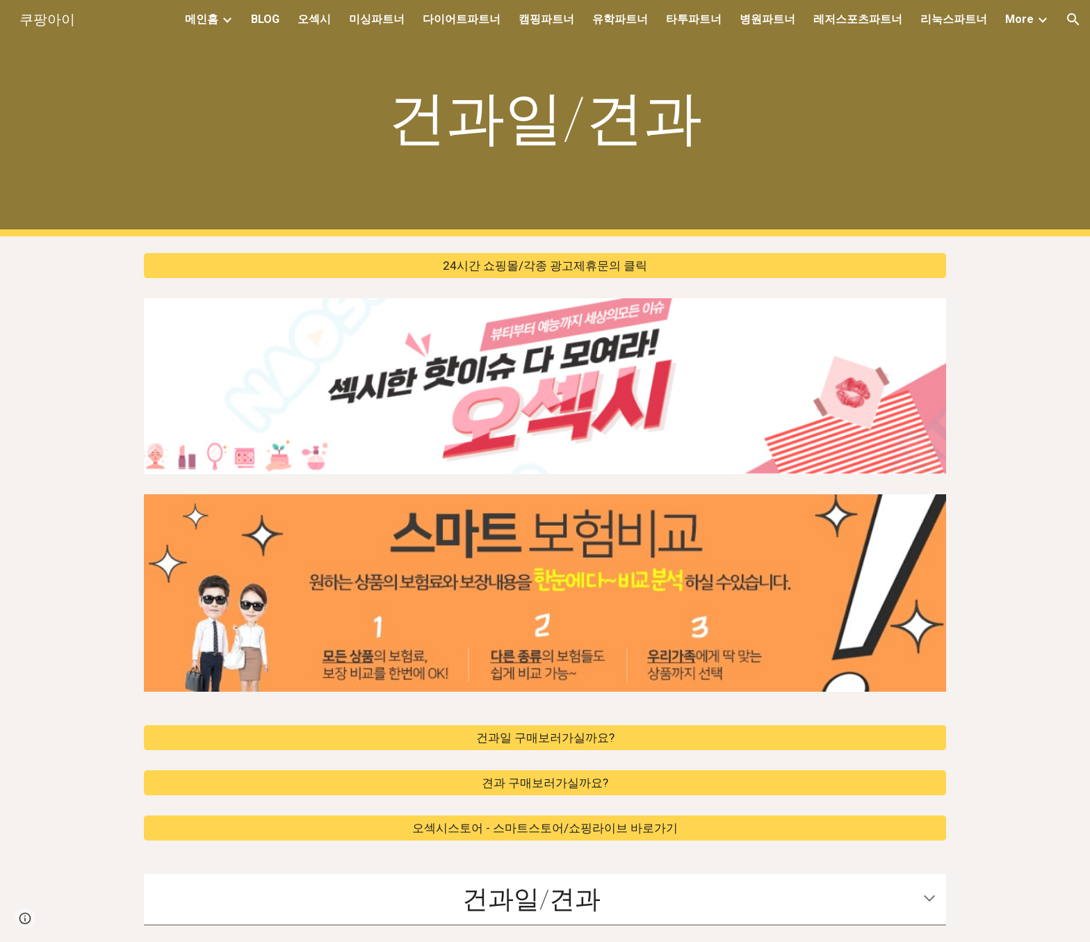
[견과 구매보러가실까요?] (545, 783)
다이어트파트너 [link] (462, 19)
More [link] (1019, 19)
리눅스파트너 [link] (953, 19)
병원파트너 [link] (767, 19)
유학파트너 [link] (620, 19)
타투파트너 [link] (694, 19)
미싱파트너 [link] (377, 19)
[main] (545, 118)
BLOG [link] (265, 19)
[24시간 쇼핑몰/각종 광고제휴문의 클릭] (545, 266)
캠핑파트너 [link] (546, 19)
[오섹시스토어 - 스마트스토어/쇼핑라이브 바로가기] (545, 828)
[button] (1073, 19)
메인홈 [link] (201, 19)
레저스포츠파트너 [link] (857, 19)
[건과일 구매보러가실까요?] (545, 738)
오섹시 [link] (314, 19)
